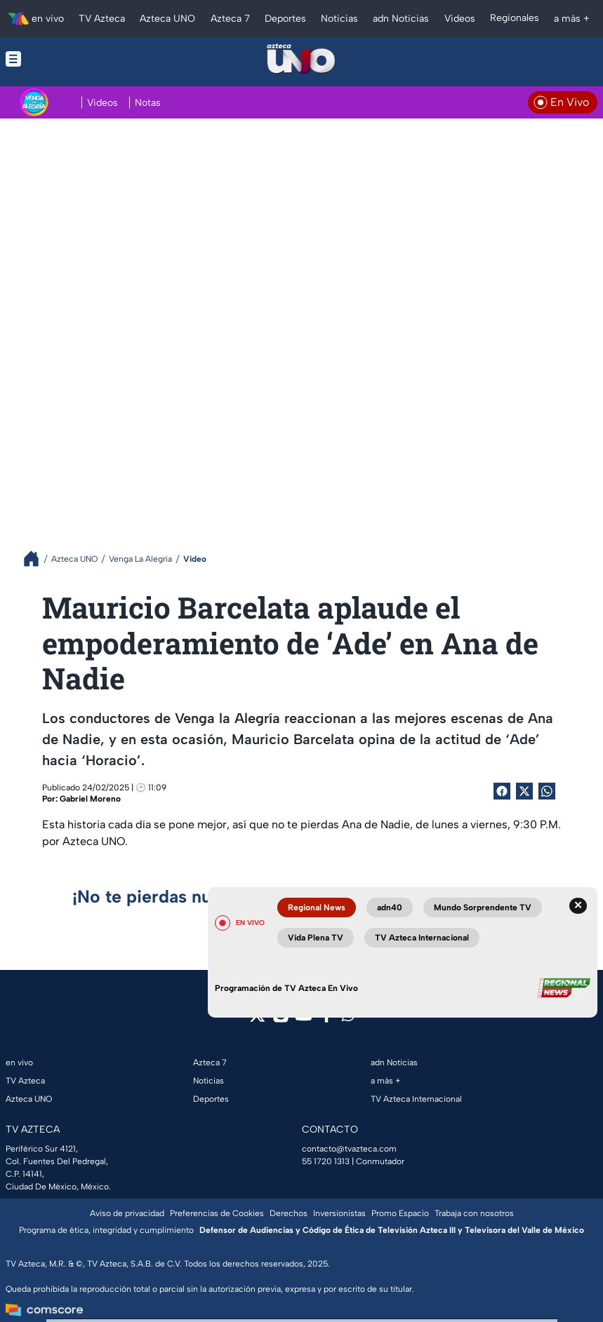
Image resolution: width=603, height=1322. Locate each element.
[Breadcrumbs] (36, 558)
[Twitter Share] (524, 791)
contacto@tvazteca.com (349, 1149)
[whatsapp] (348, 1018)
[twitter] (257, 1019)
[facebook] (327, 1019)
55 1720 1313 (326, 1161)
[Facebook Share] (501, 791)
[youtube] (303, 1019)
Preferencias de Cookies (217, 1213)
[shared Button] (546, 791)
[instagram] (280, 1019)
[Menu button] (65, 59)
